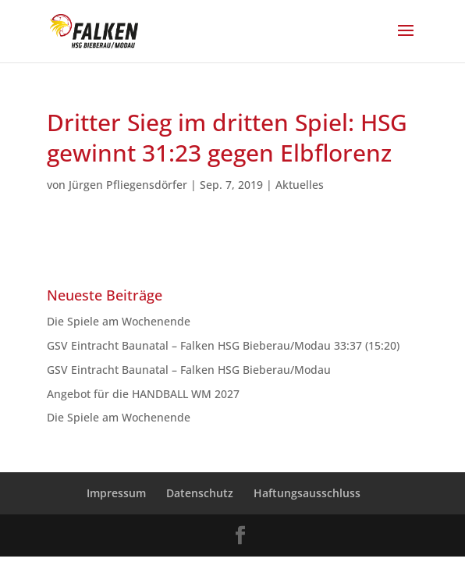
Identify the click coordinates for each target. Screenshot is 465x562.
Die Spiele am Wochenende (118, 321)
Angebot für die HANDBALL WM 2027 (143, 393)
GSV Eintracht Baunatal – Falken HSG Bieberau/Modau (192, 369)
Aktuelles (299, 184)
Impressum (116, 493)
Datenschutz (199, 493)
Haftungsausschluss (307, 493)
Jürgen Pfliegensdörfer (128, 184)
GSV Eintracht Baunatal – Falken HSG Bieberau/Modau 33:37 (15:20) (223, 345)
